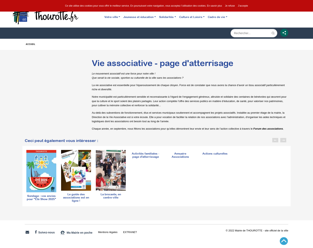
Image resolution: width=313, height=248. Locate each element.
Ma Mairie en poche (76, 232)
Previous (275, 140)
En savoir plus (214, 5)
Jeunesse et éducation (138, 17)
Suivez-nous (45, 232)
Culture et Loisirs (190, 17)
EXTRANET (130, 232)
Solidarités (166, 17)
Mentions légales (107, 232)
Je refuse (230, 5)
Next (283, 140)
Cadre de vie (216, 17)
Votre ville (111, 17)
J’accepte (243, 5)
